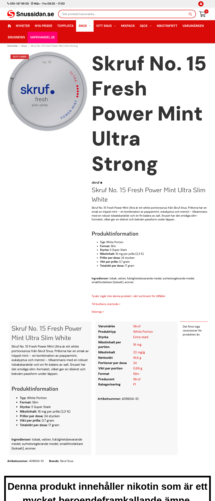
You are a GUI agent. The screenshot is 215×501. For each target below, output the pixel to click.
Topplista (65, 26)
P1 (134, 384)
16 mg (137, 345)
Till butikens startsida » (106, 304)
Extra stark (141, 337)
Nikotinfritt (167, 26)
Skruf (137, 326)
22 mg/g (139, 352)
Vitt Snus (106, 26)
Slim (136, 374)
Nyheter (23, 26)
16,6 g (137, 358)
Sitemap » (98, 312)
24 (135, 363)
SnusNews (16, 37)
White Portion (143, 332)
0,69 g (137, 368)
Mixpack (128, 26)
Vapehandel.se (42, 37)
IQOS (146, 26)
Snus (85, 26)
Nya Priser (43, 26)
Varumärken (193, 26)
